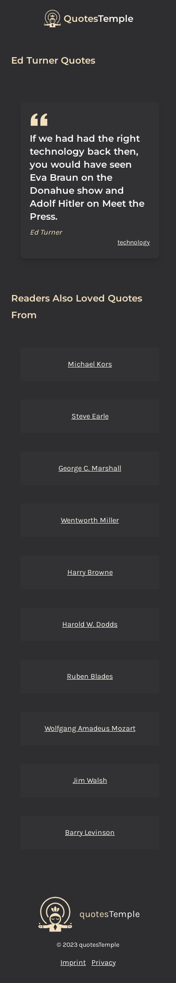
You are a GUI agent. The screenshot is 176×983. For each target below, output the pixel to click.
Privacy (103, 962)
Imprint (73, 962)
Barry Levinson (90, 832)
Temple (98, 18)
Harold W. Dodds (89, 624)
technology (133, 242)
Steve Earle (90, 416)
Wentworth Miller (90, 520)
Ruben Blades (90, 676)
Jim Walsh (90, 780)
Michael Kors (90, 364)
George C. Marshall (90, 468)
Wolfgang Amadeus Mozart (90, 728)
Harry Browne (90, 572)
